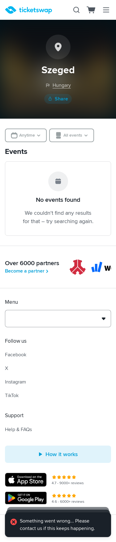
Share (58, 99)
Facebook (15, 355)
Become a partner (27, 271)
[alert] (58, 524)
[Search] (76, 10)
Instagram (15, 382)
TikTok (12, 395)
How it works (58, 454)
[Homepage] (28, 10)
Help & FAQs (18, 429)
